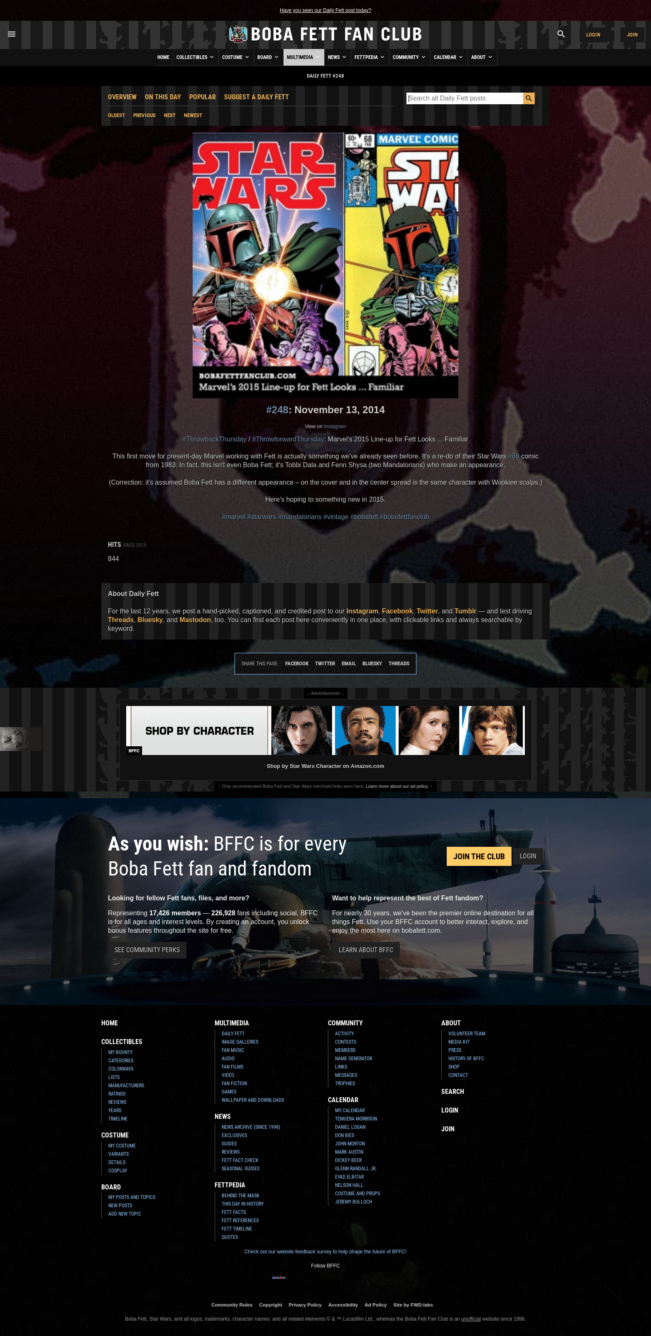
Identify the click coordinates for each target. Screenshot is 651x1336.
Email (349, 663)
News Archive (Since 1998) (251, 1127)
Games (229, 1092)
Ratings (116, 1094)
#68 (513, 456)
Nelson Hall (349, 1185)
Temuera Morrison (356, 1119)
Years (114, 1110)
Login (593, 35)
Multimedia (304, 57)
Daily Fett (233, 1034)
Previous (144, 115)
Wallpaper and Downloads (253, 1100)
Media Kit (459, 1042)
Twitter (427, 611)
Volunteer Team (466, 1034)
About (482, 57)
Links (341, 1067)
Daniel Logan (350, 1127)
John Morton (350, 1144)
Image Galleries (240, 1042)
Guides (229, 1144)
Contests (345, 1042)
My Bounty (120, 1052)
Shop (454, 1067)
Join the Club (479, 856)
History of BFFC (466, 1058)
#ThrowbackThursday (215, 439)
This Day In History (243, 1204)
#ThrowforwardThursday (288, 439)
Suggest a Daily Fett (256, 97)
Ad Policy (376, 1304)
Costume (236, 57)
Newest (193, 115)
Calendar (449, 57)
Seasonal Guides (240, 1169)
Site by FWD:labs (413, 1304)
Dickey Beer (348, 1160)
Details (116, 1162)
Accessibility (343, 1304)
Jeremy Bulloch (353, 1202)
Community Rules (231, 1304)
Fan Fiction (234, 1083)
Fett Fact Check (240, 1160)
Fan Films (232, 1067)
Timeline (117, 1119)
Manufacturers (126, 1085)
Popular (202, 97)
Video (228, 1075)
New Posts (120, 1206)
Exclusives (234, 1135)
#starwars (261, 516)
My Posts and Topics (131, 1197)
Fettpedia (370, 57)
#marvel (233, 516)
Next (170, 115)
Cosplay (117, 1171)
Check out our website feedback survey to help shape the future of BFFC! (325, 1252)
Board (268, 57)
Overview (122, 97)
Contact (458, 1075)
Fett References (240, 1220)
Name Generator (353, 1058)
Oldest (116, 115)
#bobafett (364, 516)
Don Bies (344, 1135)
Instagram (335, 426)
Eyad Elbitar (349, 1177)
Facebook (397, 611)
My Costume (122, 1146)
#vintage (336, 516)
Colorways (120, 1069)
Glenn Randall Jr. (356, 1169)
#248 (277, 409)
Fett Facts (234, 1212)
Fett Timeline (237, 1229)
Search (452, 1092)
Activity (344, 1034)
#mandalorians (300, 516)
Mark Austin (349, 1152)
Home (163, 57)
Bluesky (150, 619)
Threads (121, 619)
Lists (114, 1077)
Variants (118, 1154)
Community (410, 57)
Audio (228, 1058)
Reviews (117, 1102)
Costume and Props (357, 1193)
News (338, 57)
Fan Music (233, 1050)
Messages (346, 1075)
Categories (120, 1061)
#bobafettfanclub (404, 516)
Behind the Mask (240, 1196)
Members (345, 1050)
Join (632, 35)
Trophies (345, 1083)
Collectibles (195, 57)
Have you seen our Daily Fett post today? (325, 10)
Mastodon (195, 619)
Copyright (270, 1304)
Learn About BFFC (366, 950)
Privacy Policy (305, 1304)
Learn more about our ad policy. (397, 786)
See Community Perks (147, 950)
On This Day (163, 97)
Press (454, 1050)
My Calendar (350, 1110)
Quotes (230, 1237)
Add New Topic (124, 1214)
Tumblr (466, 611)
